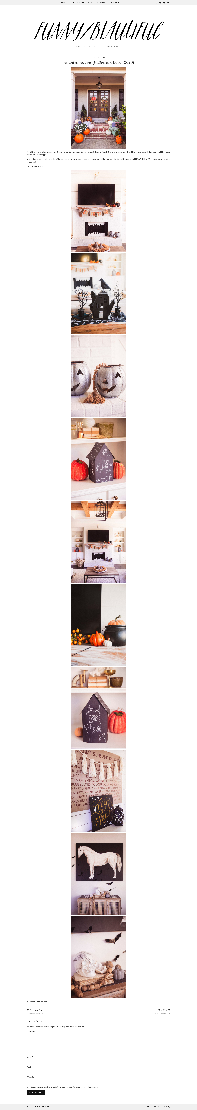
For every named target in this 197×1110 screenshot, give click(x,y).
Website (30, 1077)
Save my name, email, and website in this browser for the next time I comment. (64, 1087)
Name (30, 1057)
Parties (101, 3)
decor (33, 1002)
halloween (42, 1002)
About (64, 3)
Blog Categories (82, 3)
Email (29, 1067)
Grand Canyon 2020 (162, 1012)
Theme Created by (158, 1107)
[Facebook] (164, 2)
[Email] (168, 2)
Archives (116, 3)
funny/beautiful (42, 1107)
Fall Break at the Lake (35, 1012)
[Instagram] (156, 2)
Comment (31, 1031)
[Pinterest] (160, 2)
